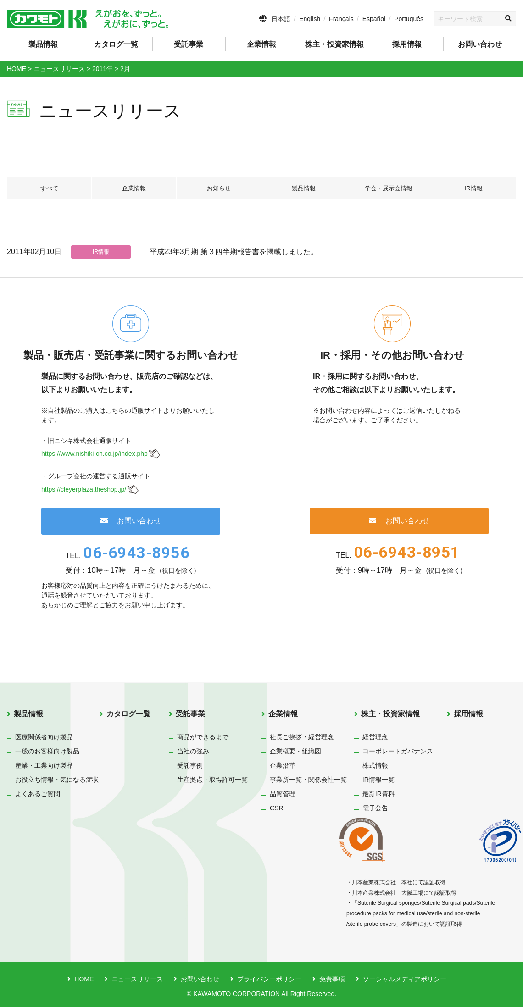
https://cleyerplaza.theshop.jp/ (83, 489)
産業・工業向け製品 (44, 765)
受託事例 (190, 765)
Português (408, 18)
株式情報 (375, 765)
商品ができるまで (202, 737)
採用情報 (407, 44)
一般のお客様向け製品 (47, 751)
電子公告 (375, 808)
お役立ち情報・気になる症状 (57, 779)
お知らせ (219, 188)
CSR (277, 808)
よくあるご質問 (37, 793)
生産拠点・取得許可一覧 (212, 779)
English (309, 18)
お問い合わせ (480, 44)
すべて (49, 188)
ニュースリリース (137, 979)
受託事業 (190, 714)
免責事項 (332, 979)
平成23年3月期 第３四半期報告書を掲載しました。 (234, 251)
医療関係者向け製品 (44, 737)
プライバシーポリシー (269, 979)
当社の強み (193, 751)
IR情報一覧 (378, 779)
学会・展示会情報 (388, 188)
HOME (84, 979)
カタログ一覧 (116, 44)
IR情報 (473, 188)
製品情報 (304, 188)
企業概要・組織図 (295, 751)
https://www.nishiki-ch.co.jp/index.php (94, 453)
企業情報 (134, 188)
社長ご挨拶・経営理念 (302, 737)
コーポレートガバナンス (397, 751)
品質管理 (282, 793)
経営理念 (375, 737)
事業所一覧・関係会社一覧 (308, 779)
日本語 (280, 18)
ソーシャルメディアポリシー (404, 979)
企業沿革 (282, 765)
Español (374, 18)
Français (341, 18)
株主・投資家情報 (390, 714)
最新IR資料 (378, 793)
